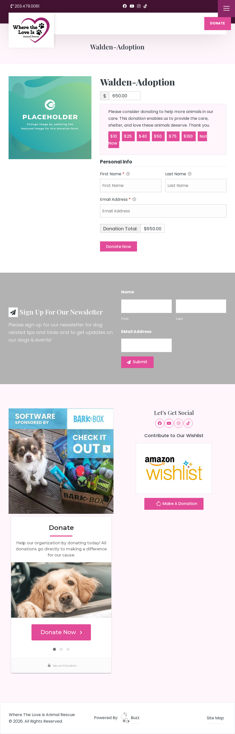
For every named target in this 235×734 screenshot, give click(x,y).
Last (179, 318)
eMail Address (136, 331)
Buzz (130, 718)
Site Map (215, 718)
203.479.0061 (25, 6)
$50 (158, 136)
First (124, 318)
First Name (115, 174)
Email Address (118, 199)
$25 (128, 136)
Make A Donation (176, 504)
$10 (114, 136)
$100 (189, 136)
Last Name (178, 174)
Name (127, 292)
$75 (173, 136)
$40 (143, 136)
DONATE (217, 23)
